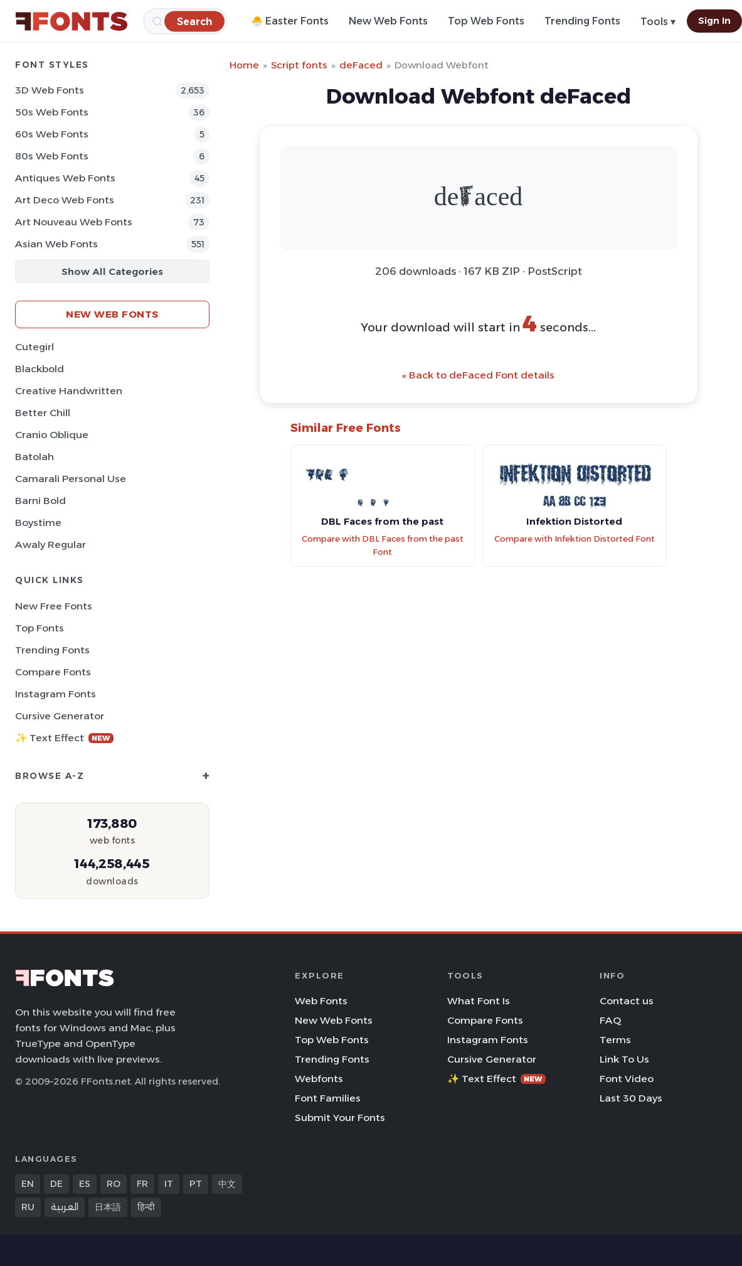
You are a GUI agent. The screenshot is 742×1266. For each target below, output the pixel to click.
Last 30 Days (631, 1098)
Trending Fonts (582, 21)
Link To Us (624, 1059)
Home (244, 65)
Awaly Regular (50, 544)
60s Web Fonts (51, 134)
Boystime (38, 522)
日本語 (108, 1207)
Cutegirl (34, 347)
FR (142, 1183)
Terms (615, 1040)
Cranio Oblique (51, 435)
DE (56, 1183)
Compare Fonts (53, 672)
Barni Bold (40, 501)
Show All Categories (112, 271)
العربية (64, 1207)
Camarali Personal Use (70, 479)
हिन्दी (146, 1207)
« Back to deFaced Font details (478, 375)
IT (168, 1183)
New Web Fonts (388, 21)
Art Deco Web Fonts (64, 200)
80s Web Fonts (51, 156)
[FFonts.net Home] (71, 21)
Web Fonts (321, 1001)
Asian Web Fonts (56, 244)
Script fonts (299, 65)
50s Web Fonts (51, 112)
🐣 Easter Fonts (290, 21)
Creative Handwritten (68, 391)
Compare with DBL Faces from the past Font (383, 545)
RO (113, 1183)
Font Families (328, 1098)
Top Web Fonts (486, 21)
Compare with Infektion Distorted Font (574, 539)
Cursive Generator (59, 716)
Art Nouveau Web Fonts (73, 222)
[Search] (194, 21)
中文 (227, 1183)
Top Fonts (39, 628)
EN (27, 1183)
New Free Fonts (53, 606)
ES (84, 1183)
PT (195, 1183)
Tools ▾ (658, 22)
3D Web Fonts (49, 90)
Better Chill (42, 413)
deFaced (361, 65)
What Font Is (478, 1001)
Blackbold (39, 369)
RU (27, 1207)
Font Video (627, 1079)
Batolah (34, 457)
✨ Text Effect (64, 738)
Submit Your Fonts (340, 1118)
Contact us (627, 1001)
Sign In (714, 20)
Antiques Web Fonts (65, 178)
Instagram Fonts (55, 694)
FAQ (610, 1020)
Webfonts (319, 1079)
